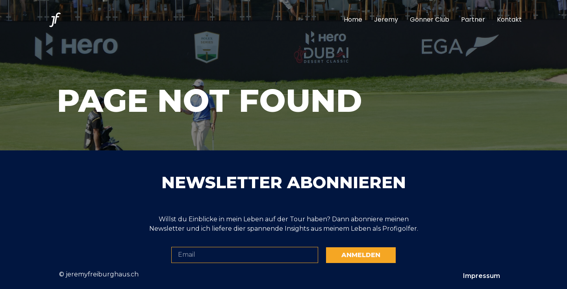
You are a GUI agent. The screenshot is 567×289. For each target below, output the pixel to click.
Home (353, 19)
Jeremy (386, 19)
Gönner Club (429, 19)
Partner (473, 19)
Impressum (481, 276)
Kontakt (509, 19)
